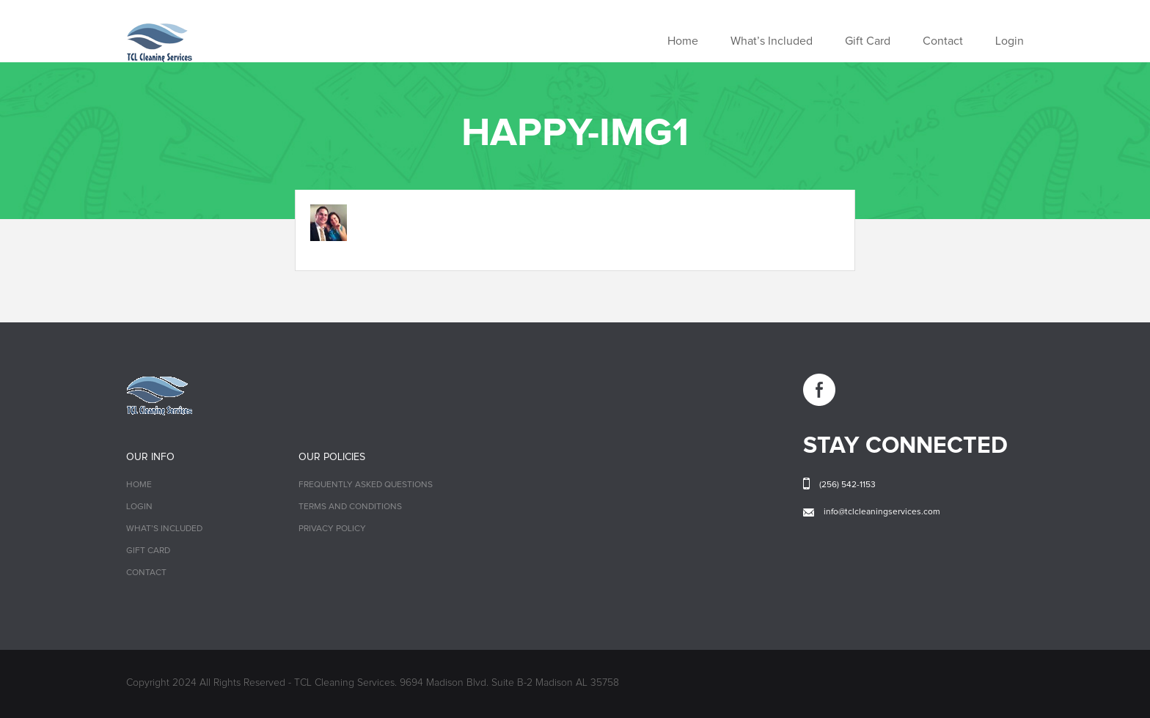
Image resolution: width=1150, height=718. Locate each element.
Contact (943, 41)
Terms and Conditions (350, 507)
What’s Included (771, 41)
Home (682, 41)
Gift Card (867, 41)
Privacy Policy (332, 529)
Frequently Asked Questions (366, 485)
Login (1009, 41)
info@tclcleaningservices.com (882, 512)
